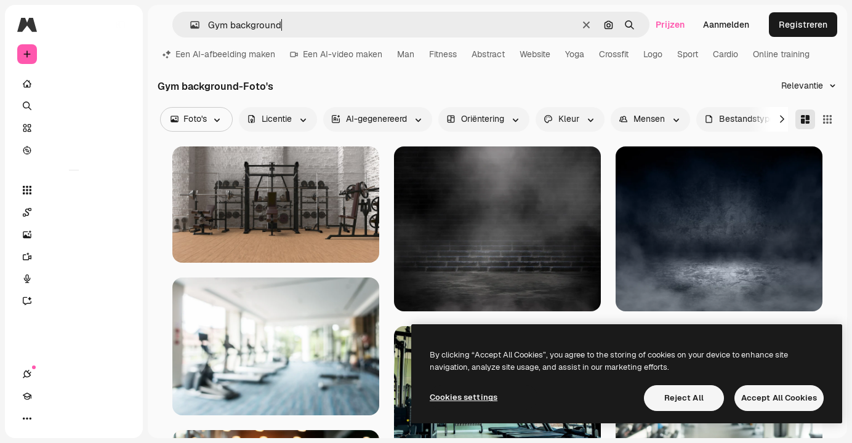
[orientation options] (483, 119)
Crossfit (614, 54)
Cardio (725, 54)
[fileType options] (748, 119)
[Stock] (74, 128)
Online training (781, 54)
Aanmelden (726, 24)
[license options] (278, 119)
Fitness (443, 54)
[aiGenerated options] (377, 119)
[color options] (570, 119)
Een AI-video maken (336, 54)
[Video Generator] (74, 256)
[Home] (74, 84)
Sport (687, 54)
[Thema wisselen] (71, 418)
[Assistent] (74, 301)
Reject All (684, 398)
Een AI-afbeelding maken (219, 54)
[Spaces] (74, 212)
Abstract (488, 54)
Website (535, 54)
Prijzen (670, 24)
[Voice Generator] (74, 279)
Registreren (803, 24)
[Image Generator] (74, 234)
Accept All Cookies (779, 398)
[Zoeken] (74, 106)
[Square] (827, 119)
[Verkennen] (74, 150)
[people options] (650, 119)
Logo (652, 54)
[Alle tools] (74, 190)
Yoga (574, 54)
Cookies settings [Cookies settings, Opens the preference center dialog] (463, 397)
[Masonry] (805, 119)
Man (405, 54)
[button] (190, 25)
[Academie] (49, 418)
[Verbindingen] (27, 418)
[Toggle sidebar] (121, 24)
